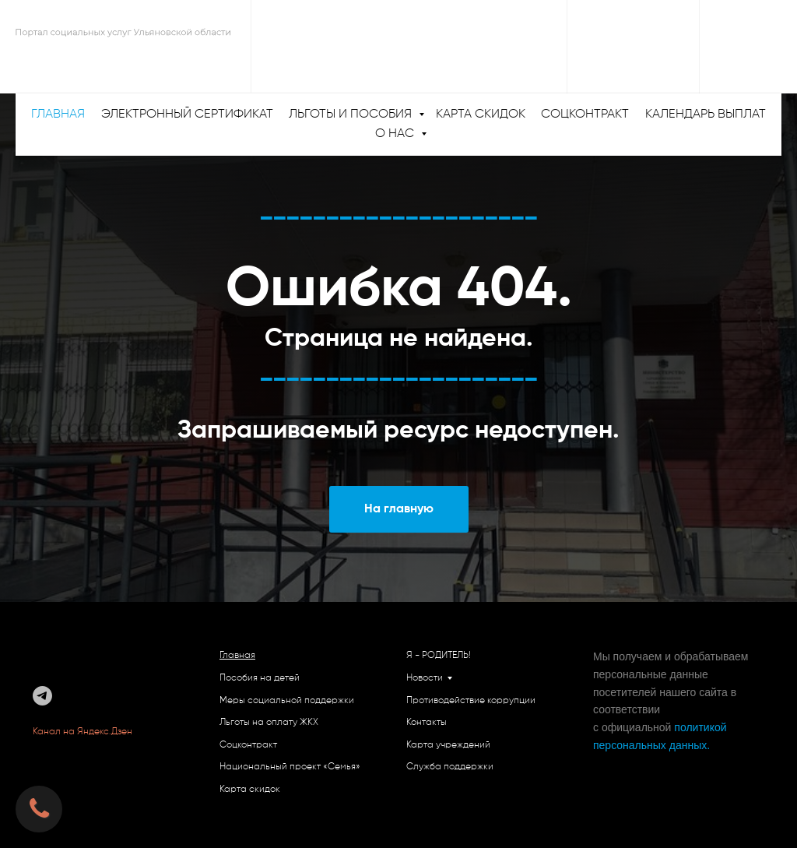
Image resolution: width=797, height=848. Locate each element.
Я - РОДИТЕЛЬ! (438, 655)
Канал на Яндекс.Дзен (84, 732)
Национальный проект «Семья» (289, 767)
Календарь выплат (705, 114)
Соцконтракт (585, 114)
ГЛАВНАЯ (58, 114)
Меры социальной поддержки (286, 700)
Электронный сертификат (187, 114)
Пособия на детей (259, 678)
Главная (237, 655)
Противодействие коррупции (470, 700)
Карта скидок (480, 114)
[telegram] (42, 695)
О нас (396, 134)
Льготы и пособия (352, 114)
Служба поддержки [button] (449, 767)
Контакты (426, 722)
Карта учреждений (448, 745)
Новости (424, 678)
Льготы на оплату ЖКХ (268, 722)
